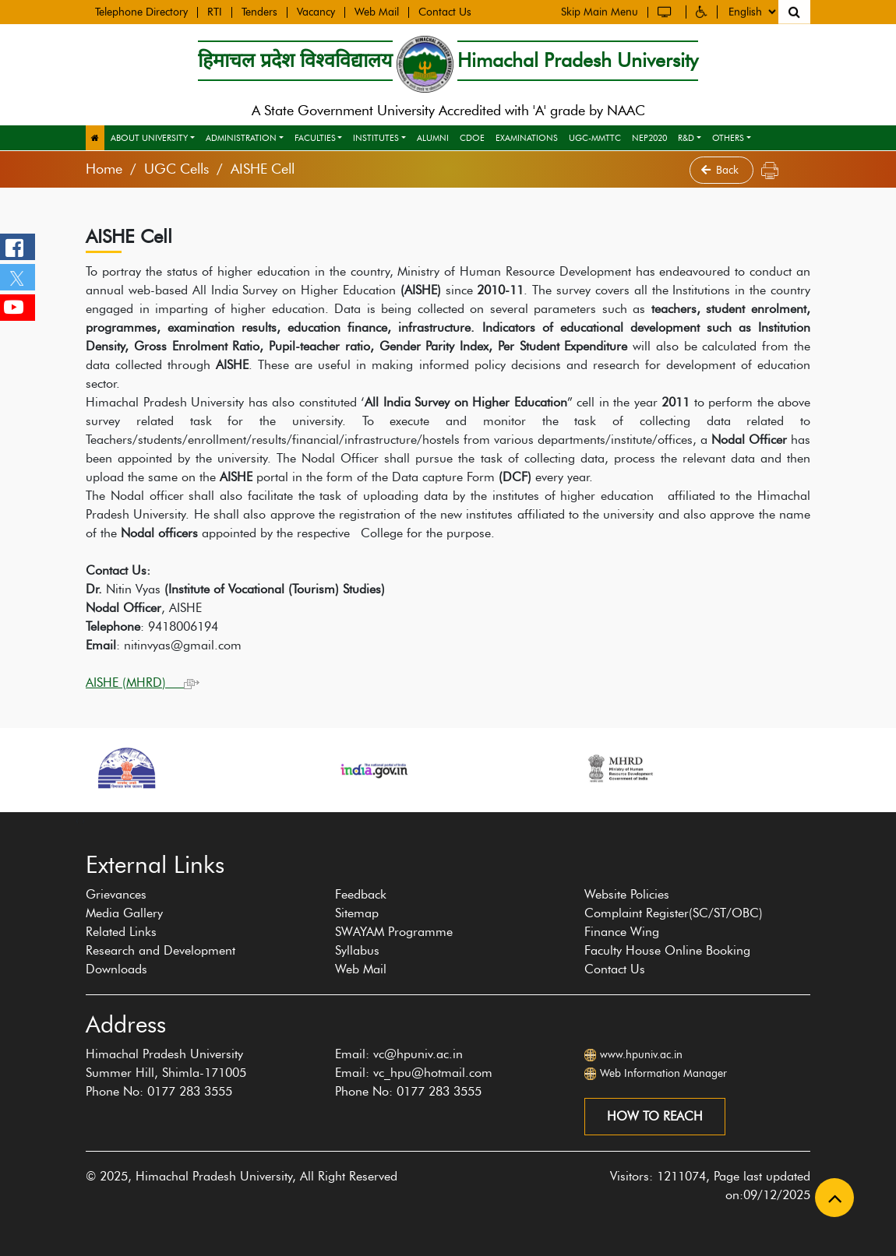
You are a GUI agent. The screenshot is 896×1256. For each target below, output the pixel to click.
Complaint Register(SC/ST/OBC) (673, 913)
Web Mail (377, 11)
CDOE (472, 137)
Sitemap (357, 913)
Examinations (527, 137)
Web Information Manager (663, 1073)
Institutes (376, 137)
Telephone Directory (141, 11)
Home (104, 169)
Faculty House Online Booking (667, 950)
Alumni (433, 137)
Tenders (259, 11)
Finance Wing (621, 931)
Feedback (360, 894)
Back (721, 170)
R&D (686, 137)
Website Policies (626, 894)
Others (728, 137)
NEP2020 (649, 137)
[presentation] (77, 820)
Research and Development (160, 950)
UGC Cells (176, 169)
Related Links (121, 931)
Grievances (116, 894)
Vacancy (316, 11)
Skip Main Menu (599, 10)
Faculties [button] (315, 137)
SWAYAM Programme (394, 931)
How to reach (655, 1116)
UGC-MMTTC (595, 137)
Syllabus (357, 950)
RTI (214, 11)
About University (149, 137)
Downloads (116, 969)
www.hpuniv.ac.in (641, 1054)
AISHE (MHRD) (142, 682)
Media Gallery (124, 913)
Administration (241, 137)
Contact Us (444, 11)
